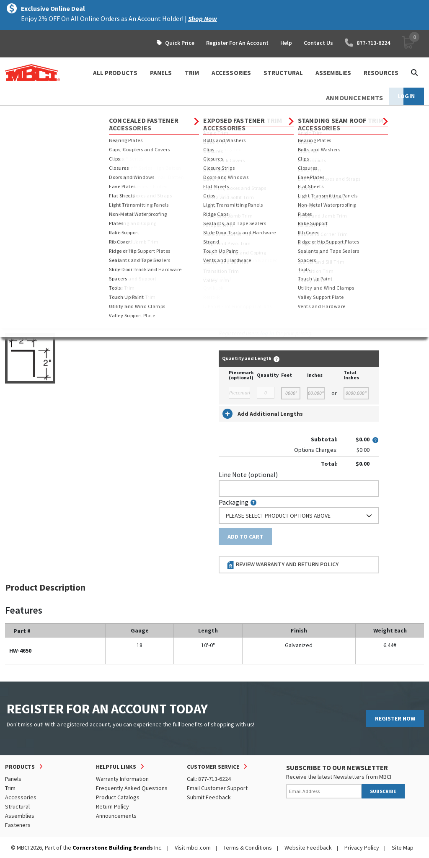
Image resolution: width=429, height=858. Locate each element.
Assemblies (19, 815)
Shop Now (202, 18)
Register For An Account (237, 43)
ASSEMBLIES (333, 73)
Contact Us (318, 43)
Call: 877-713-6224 (209, 779)
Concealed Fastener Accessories (150, 113)
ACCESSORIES (231, 73)
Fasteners (18, 825)
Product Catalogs (118, 797)
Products (41, 113)
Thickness (233, 226)
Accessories (80, 113)
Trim (10, 788)
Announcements (116, 815)
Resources (381, 73)
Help (286, 43)
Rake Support (221, 113)
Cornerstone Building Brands (112, 847)
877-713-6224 (367, 43)
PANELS (161, 73)
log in (267, 333)
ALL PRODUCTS (115, 73)
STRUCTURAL (283, 73)
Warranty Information (122, 779)
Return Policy (112, 806)
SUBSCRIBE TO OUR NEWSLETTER (337, 767)
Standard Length (243, 189)
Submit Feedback (209, 797)
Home (12, 113)
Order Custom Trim (251, 173)
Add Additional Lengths (262, 414)
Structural (17, 806)
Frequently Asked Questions (132, 788)
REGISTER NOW (395, 718)
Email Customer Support (217, 788)
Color (227, 262)
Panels (13, 779)
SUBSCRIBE (383, 791)
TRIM (192, 73)
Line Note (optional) (248, 474)
